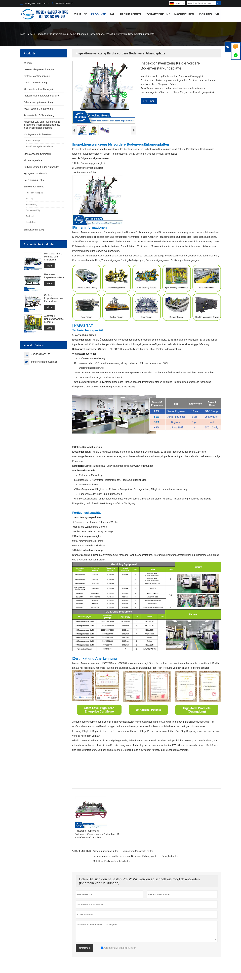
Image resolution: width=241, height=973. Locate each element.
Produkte (98, 14)
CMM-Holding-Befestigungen (39, 69)
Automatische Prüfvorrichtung (39, 115)
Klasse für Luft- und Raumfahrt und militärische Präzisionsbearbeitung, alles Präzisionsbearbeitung (42, 124)
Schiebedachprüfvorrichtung (38, 102)
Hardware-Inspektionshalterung (54, 276)
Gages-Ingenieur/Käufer (105, 852)
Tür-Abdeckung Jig (34, 193)
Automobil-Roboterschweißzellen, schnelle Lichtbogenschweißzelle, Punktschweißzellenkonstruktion (54, 319)
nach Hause (26, 34)
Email (148, 101)
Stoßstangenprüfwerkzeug (37, 154)
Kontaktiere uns (157, 14)
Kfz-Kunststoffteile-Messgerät (39, 89)
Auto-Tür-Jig (31, 204)
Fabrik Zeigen (130, 14)
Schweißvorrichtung (34, 186)
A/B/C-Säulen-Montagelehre (38, 108)
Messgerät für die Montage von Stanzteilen (53, 256)
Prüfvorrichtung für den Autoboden (68, 34)
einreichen (84, 948)
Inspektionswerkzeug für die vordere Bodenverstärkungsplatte (125, 857)
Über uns (205, 14)
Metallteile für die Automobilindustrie (111, 862)
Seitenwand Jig (33, 210)
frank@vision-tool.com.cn (37, 3)
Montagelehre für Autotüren (38, 134)
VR (217, 14)
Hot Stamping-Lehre (34, 180)
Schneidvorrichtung (34, 229)
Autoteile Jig (31, 222)
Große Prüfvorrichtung (35, 82)
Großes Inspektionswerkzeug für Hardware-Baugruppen (54, 298)
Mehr (49, 265)
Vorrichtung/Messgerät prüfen (138, 852)
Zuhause (80, 14)
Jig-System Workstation (36, 173)
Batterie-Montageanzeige (37, 76)
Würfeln (28, 63)
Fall (113, 14)
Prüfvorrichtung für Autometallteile (41, 95)
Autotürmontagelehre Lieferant (39, 146)
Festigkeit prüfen (170, 857)
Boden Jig (30, 216)
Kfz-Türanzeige (33, 140)
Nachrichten (184, 14)
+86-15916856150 (64, 3)
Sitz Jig (29, 198)
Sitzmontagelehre (33, 160)
